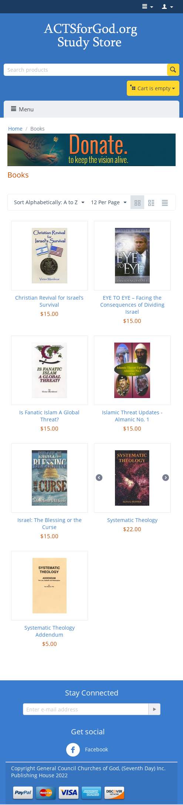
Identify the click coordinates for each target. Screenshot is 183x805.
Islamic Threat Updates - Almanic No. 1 (132, 416)
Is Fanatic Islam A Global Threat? (49, 416)
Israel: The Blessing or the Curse (49, 523)
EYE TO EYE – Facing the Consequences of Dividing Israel (132, 304)
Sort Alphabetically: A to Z (49, 202)
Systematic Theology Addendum (49, 631)
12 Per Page (108, 202)
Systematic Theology (132, 519)
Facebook (87, 750)
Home (15, 128)
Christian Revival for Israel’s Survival (49, 301)
